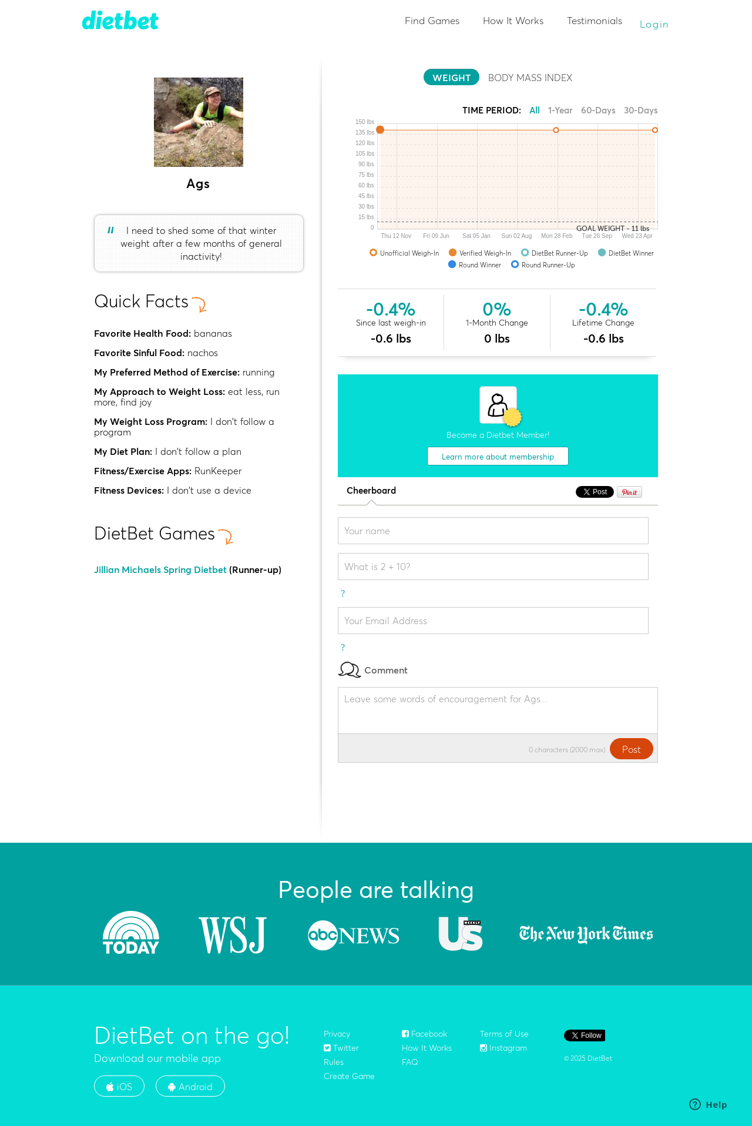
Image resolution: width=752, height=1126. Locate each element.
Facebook (424, 1033)
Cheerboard (371, 491)
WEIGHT (451, 77)
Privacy (337, 1033)
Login (655, 24)
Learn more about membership (498, 456)
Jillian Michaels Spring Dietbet (160, 569)
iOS (119, 1087)
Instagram (503, 1048)
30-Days (641, 110)
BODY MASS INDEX (530, 77)
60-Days (598, 110)
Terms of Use (504, 1033)
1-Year (560, 110)
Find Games (432, 20)
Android (190, 1087)
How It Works (513, 20)
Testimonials (594, 20)
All (534, 110)
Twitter (341, 1048)
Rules (334, 1062)
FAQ (410, 1062)
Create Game (349, 1076)
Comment (373, 669)
